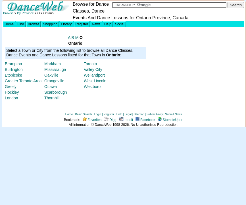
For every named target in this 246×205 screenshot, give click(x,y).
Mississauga (55, 69)
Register (82, 24)
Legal (127, 114)
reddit (126, 120)
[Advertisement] (195, 68)
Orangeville (54, 81)
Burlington (14, 69)
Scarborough (55, 92)
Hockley (12, 92)
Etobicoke (13, 75)
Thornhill (51, 98)
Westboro (92, 86)
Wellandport (94, 75)
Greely (10, 86)
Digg (110, 120)
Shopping (50, 24)
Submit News (173, 114)
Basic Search (83, 114)
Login (97, 114)
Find (20, 24)
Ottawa (50, 86)
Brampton (13, 64)
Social (119, 24)
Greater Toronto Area (23, 81)
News (96, 24)
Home (9, 24)
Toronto (90, 64)
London (11, 98)
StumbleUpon (170, 120)
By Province (25, 13)
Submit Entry (155, 114)
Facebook (145, 120)
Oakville (51, 75)
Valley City (93, 69)
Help (107, 24)
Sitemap (139, 114)
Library (66, 24)
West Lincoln (95, 81)
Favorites (92, 120)
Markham (52, 64)
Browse (8, 13)
